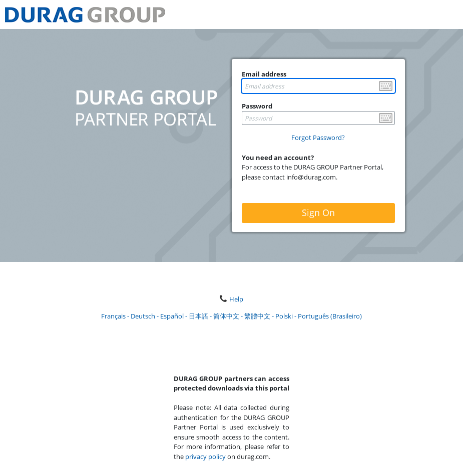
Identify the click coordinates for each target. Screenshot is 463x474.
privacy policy (205, 456)
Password (257, 106)
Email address (264, 74)
